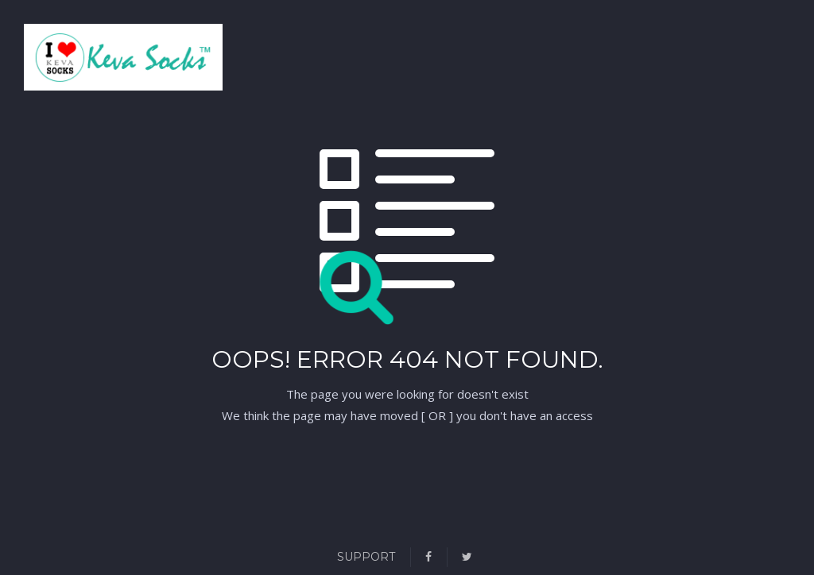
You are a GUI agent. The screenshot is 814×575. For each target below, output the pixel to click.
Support (366, 557)
